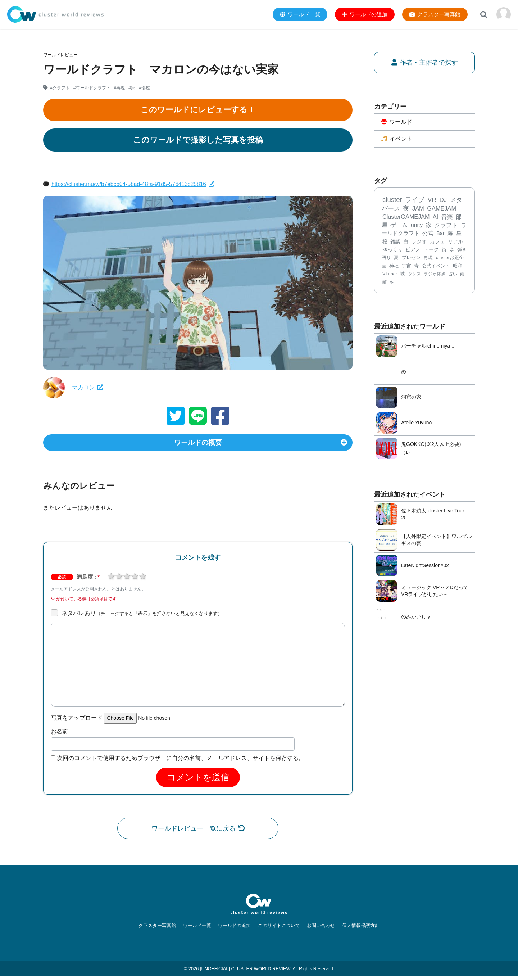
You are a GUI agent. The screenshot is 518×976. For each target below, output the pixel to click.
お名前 (59, 734)
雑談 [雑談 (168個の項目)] (395, 242)
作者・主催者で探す (425, 62)
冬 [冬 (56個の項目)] (392, 282)
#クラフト (60, 87)
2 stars (119, 578)
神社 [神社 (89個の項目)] (394, 266)
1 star (111, 578)
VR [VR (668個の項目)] (432, 200)
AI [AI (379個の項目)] (435, 217)
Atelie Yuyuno (416, 423)
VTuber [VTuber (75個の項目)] (389, 274)
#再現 (119, 87)
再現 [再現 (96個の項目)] (428, 258)
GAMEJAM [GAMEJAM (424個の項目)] (441, 209)
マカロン (87, 387)
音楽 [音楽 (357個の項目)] (447, 218)
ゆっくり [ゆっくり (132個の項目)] (392, 250)
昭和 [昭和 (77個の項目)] (457, 266)
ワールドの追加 (235, 925)
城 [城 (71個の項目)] (402, 274)
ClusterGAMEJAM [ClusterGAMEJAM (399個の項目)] (406, 217)
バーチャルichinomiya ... (428, 347)
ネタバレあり (142, 615)
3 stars (127, 578)
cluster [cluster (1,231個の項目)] (392, 200)
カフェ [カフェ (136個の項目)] (437, 242)
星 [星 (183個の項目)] (459, 234)
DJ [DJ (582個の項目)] (443, 200)
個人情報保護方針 (355, 925)
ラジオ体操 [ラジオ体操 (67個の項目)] (434, 274)
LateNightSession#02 (425, 566)
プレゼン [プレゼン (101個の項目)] (411, 258)
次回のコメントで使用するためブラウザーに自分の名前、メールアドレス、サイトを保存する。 (180, 760)
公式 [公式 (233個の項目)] (427, 234)
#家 (132, 87)
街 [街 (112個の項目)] (444, 250)
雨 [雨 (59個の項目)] (462, 274)
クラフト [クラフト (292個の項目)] (446, 226)
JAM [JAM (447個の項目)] (418, 209)
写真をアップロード (77, 720)
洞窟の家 (411, 398)
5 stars (142, 578)
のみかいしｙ (416, 617)
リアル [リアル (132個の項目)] (455, 242)
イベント (397, 139)
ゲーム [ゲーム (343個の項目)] (399, 226)
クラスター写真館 (162, 925)
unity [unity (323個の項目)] (417, 226)
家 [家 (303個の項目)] (429, 226)
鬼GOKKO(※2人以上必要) (431, 445)
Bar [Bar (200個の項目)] (440, 234)
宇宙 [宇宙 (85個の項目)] (406, 266)
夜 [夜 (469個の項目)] (406, 209)
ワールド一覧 (200, 925)
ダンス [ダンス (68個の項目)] (414, 274)
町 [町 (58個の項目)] (384, 282)
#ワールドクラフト (91, 87)
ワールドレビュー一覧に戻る (198, 830)
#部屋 (144, 87)
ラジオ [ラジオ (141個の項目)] (419, 242)
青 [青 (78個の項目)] (416, 266)
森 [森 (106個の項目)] (452, 250)
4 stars (134, 578)
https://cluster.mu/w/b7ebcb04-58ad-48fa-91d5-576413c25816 (134, 184)
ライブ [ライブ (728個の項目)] (414, 200)
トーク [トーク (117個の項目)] (431, 250)
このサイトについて (278, 925)
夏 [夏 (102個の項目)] (396, 258)
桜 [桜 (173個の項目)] (384, 242)
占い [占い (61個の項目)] (453, 274)
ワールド (397, 122)
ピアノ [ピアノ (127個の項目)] (413, 250)
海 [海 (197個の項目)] (450, 234)
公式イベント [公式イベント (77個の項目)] (436, 266)
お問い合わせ (318, 925)
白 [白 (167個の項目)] (406, 242)
